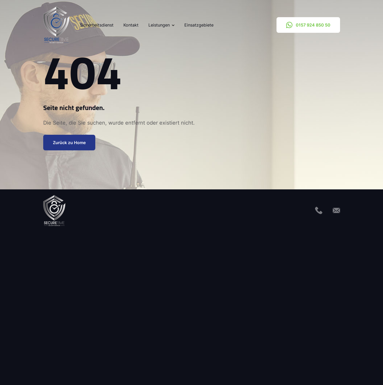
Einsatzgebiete (199, 25)
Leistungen (161, 25)
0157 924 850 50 (308, 25)
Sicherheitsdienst (97, 25)
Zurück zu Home (69, 142)
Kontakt (131, 25)
